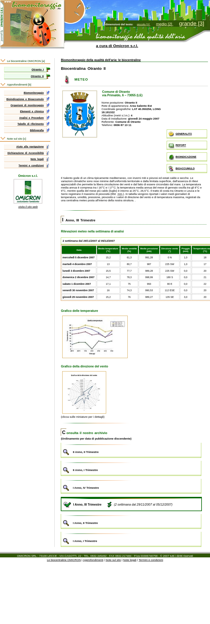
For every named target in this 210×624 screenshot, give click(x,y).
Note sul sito (113, 559)
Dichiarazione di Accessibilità (26, 153)
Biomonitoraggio (34, 92)
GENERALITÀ (180, 134)
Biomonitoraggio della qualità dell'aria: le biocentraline (100, 60)
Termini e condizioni (31, 165)
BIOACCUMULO (181, 169)
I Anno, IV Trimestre (131, 486)
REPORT (177, 145)
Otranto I (38, 69)
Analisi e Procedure (31, 117)
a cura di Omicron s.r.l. (117, 46)
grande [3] (191, 23)
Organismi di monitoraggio (27, 105)
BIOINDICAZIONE (182, 157)
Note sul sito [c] (16, 138)
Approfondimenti (93, 559)
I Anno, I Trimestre (131, 538)
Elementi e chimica (32, 111)
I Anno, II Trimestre (131, 521)
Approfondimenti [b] (19, 84)
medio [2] (164, 24)
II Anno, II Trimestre (131, 449)
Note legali (37, 159)
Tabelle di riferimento (30, 123)
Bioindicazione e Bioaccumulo (25, 99)
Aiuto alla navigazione (30, 146)
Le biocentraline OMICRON (64, 559)
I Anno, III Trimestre (78, 220)
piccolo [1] (143, 24)
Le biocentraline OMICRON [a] (26, 61)
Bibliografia (37, 130)
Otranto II (37, 76)
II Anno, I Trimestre (131, 467)
